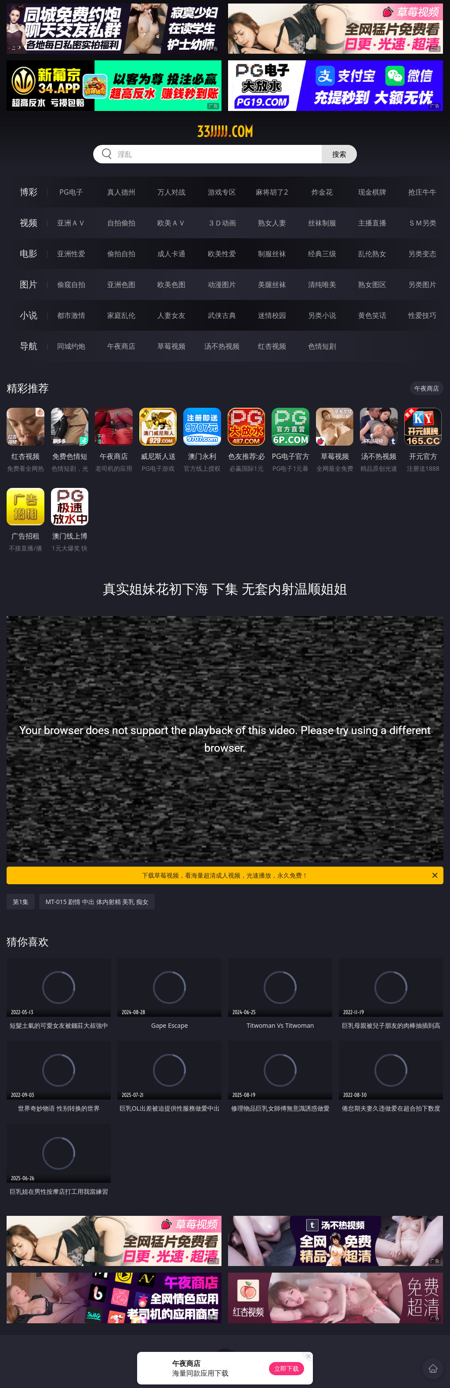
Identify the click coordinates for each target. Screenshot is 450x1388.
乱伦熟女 (372, 253)
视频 (28, 223)
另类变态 (422, 253)
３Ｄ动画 (222, 223)
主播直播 (372, 223)
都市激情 (71, 315)
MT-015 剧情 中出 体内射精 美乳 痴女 (97, 901)
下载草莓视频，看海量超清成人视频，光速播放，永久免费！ (290, 875)
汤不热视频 (222, 346)
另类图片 (422, 284)
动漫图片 (222, 284)
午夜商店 (121, 346)
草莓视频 (171, 346)
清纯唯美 (322, 284)
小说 (28, 315)
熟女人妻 (272, 223)
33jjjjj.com (225, 131)
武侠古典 (222, 315)
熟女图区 (372, 284)
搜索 (339, 154)
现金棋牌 (372, 192)
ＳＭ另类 (422, 223)
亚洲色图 (121, 284)
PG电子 (71, 192)
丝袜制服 (322, 223)
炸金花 (322, 192)
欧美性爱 (222, 253)
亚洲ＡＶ (71, 223)
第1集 (21, 901)
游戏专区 (222, 192)
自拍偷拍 (121, 223)
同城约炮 (71, 346)
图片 (28, 284)
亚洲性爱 (71, 253)
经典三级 (322, 253)
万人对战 (171, 192)
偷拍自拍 (121, 253)
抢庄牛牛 (422, 192)
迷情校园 (272, 315)
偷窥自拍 (71, 284)
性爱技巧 (422, 315)
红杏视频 (272, 346)
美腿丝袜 (272, 284)
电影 (28, 253)
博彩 (28, 192)
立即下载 (286, 1368)
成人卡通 (171, 253)
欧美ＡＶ (171, 223)
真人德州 (121, 192)
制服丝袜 (272, 253)
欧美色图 (171, 284)
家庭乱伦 (121, 315)
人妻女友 (171, 315)
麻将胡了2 (272, 192)
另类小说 (322, 315)
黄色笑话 (372, 315)
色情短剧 (322, 346)
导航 (28, 346)
